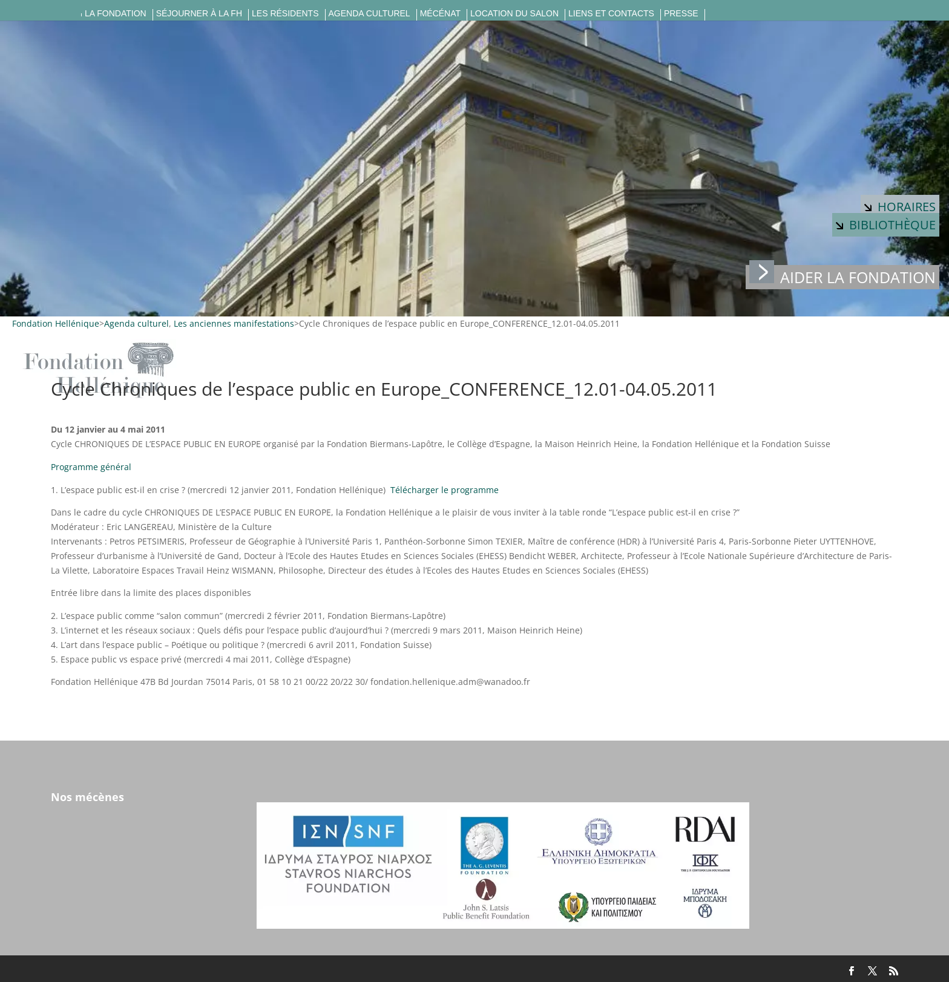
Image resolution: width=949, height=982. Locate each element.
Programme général (91, 467)
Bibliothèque (886, 225)
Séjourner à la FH (199, 13)
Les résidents (285, 13)
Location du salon (514, 13)
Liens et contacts (611, 13)
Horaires (900, 206)
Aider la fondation (842, 276)
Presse (681, 13)
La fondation (115, 13)
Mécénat (440, 13)
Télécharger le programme (444, 490)
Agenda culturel (369, 13)
